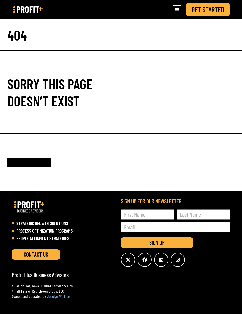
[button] (177, 9)
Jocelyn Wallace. (58, 296)
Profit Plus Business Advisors (40, 274)
